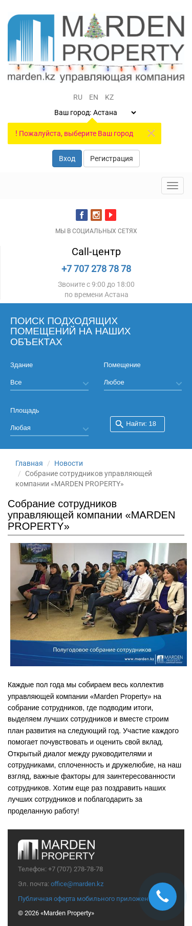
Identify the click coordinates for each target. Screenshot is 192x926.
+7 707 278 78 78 (96, 268)
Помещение (122, 365)
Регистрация (111, 158)
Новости (68, 463)
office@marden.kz (77, 884)
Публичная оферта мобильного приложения (87, 898)
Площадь (24, 410)
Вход (67, 158)
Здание (21, 365)
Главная (29, 463)
